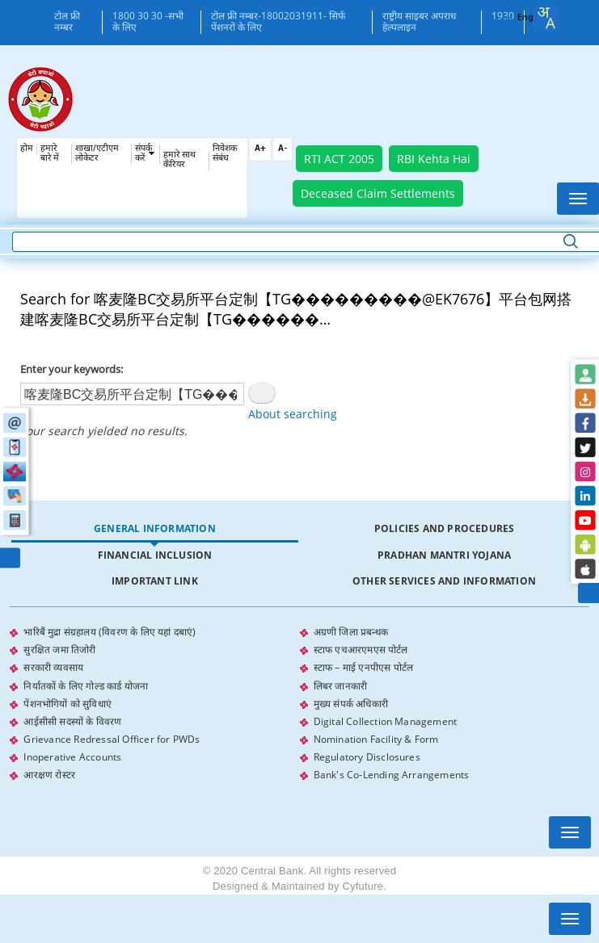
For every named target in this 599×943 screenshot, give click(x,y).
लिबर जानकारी (341, 685)
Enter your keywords (70, 369)
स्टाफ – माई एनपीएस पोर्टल (364, 667)
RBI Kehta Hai (433, 158)
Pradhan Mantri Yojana (444, 555)
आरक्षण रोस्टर (49, 774)
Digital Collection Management (386, 720)
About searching (292, 413)
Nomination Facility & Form (376, 738)
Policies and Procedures (444, 528)
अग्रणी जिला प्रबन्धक (351, 632)
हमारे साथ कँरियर (179, 160)
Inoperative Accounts (72, 756)
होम (26, 149)
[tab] (154, 529)
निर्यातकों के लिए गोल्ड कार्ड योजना (85, 685)
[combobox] (546, 18)
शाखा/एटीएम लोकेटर (97, 154)
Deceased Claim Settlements (378, 193)
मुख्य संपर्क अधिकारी (351, 703)
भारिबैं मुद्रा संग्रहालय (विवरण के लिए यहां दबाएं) (109, 632)
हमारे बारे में (49, 154)
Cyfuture (362, 885)
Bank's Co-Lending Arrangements (392, 774)
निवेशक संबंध (225, 154)
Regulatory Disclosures (367, 756)
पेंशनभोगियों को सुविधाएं (67, 703)
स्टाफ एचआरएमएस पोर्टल (361, 649)
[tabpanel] (299, 703)
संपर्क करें (143, 154)
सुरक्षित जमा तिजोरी (59, 649)
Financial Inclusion (155, 555)
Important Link (155, 581)
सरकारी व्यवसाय (53, 667)
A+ (260, 149)
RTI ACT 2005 (339, 158)
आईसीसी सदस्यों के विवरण (72, 720)
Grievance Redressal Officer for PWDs (111, 738)
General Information (155, 528)
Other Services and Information (444, 581)
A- (282, 149)
